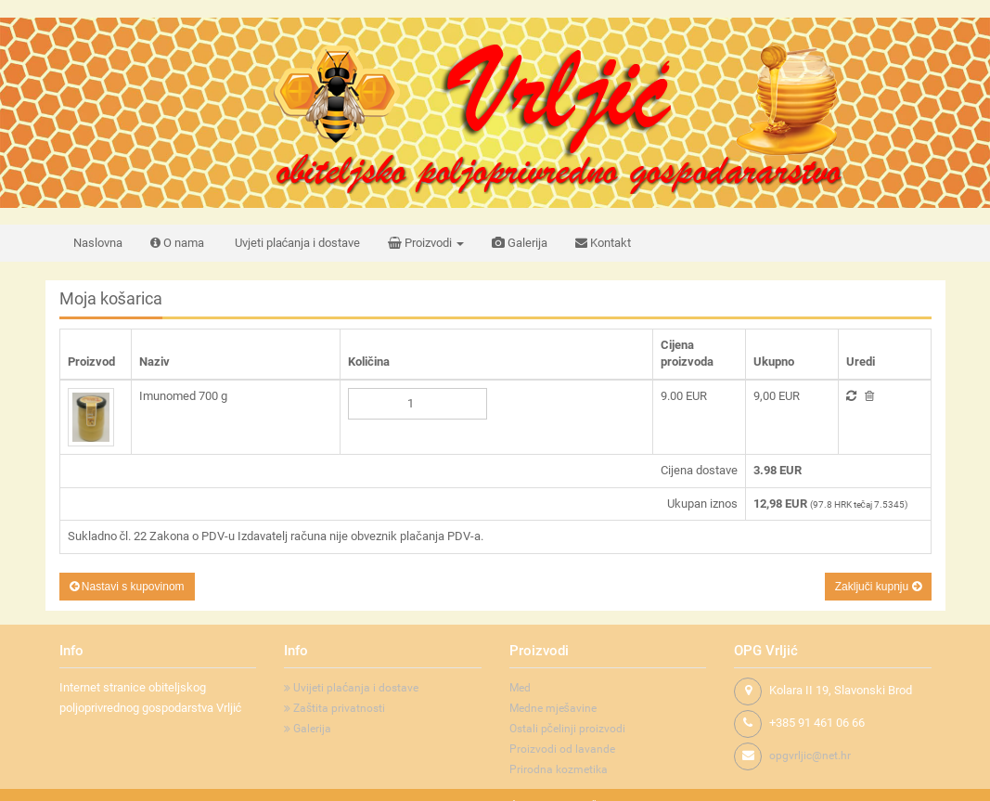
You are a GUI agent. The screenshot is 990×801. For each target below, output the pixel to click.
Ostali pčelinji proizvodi (567, 728)
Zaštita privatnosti (334, 708)
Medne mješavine (553, 708)
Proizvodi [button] (426, 243)
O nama (177, 243)
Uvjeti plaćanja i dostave (296, 243)
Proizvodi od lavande (562, 749)
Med (520, 687)
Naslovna (97, 243)
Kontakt (603, 243)
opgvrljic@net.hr (810, 755)
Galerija (519, 243)
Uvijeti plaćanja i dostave (351, 687)
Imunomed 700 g (183, 396)
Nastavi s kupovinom (127, 586)
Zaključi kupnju (878, 586)
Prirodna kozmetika (558, 769)
